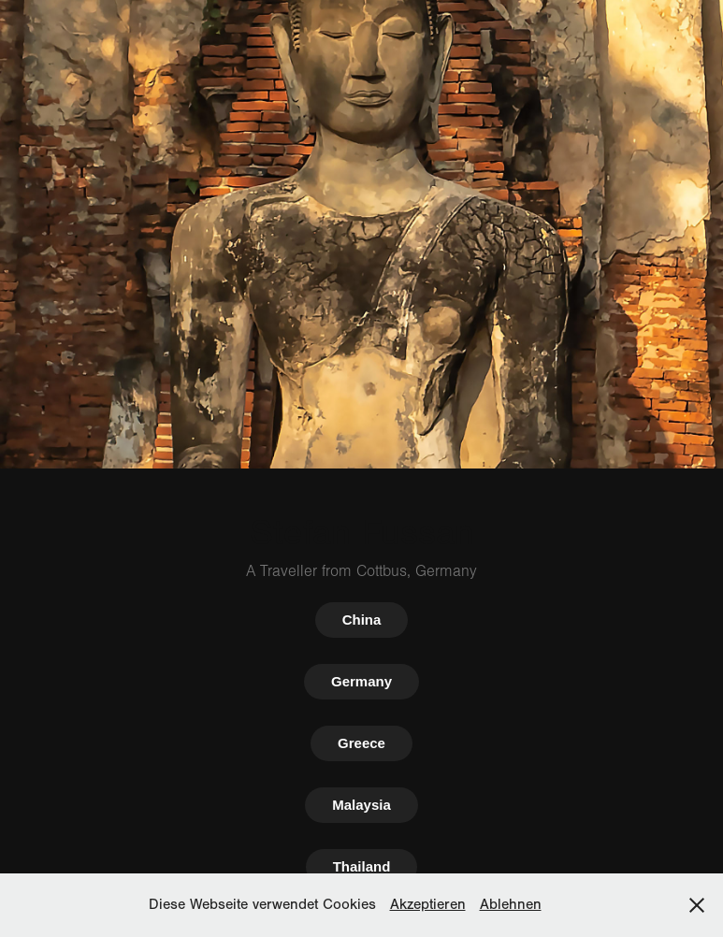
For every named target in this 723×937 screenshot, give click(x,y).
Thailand (362, 866)
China (362, 619)
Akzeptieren (428, 904)
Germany (361, 681)
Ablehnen (511, 904)
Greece (361, 743)
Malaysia (361, 805)
